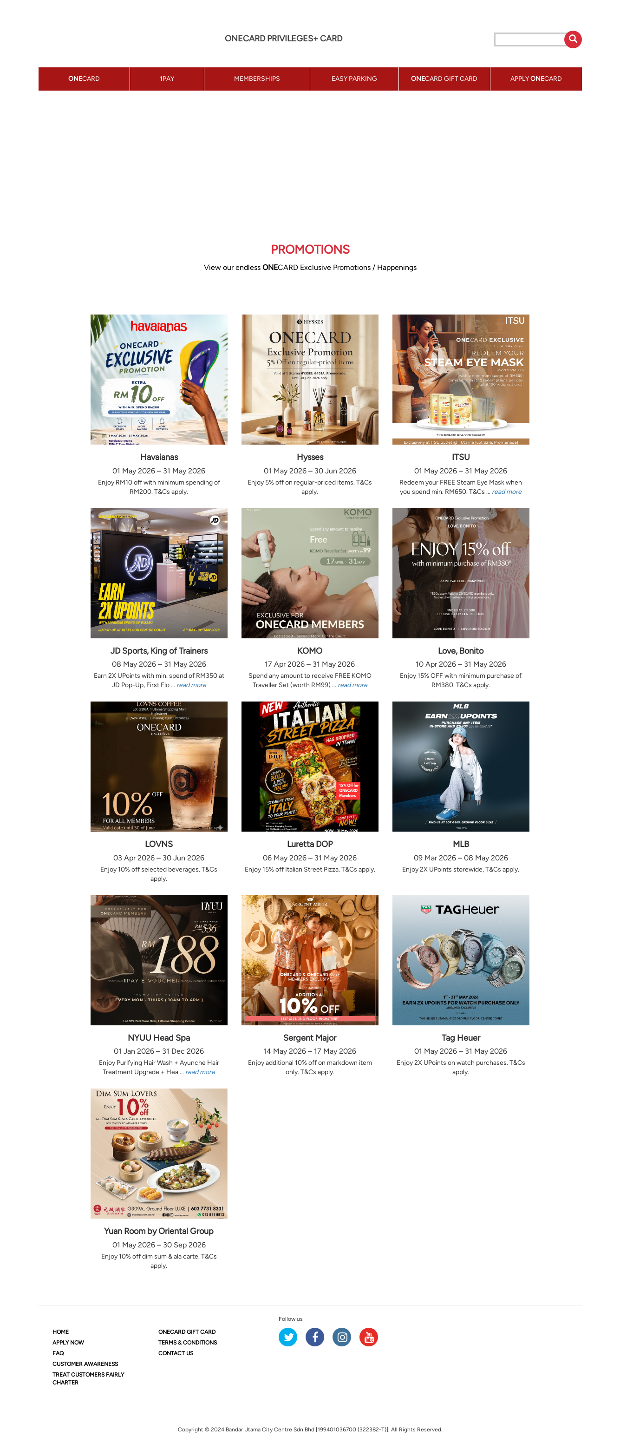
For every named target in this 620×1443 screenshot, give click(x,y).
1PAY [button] (167, 79)
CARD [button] (84, 79)
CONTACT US (175, 1353)
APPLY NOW (68, 1342)
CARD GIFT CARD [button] (444, 79)
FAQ (58, 1353)
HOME (60, 1332)
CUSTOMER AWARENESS (85, 1364)
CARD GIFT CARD (186, 1332)
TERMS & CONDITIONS (187, 1342)
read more (507, 492)
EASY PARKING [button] (354, 79)
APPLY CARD (536, 79)
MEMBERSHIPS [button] (257, 79)
